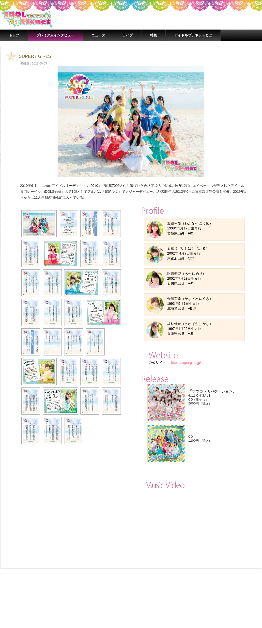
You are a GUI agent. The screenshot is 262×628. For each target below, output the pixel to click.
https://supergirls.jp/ (185, 363)
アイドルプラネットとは (193, 35)
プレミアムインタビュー (55, 35)
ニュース (98, 35)
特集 (153, 35)
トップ (14, 35)
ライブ (128, 35)
